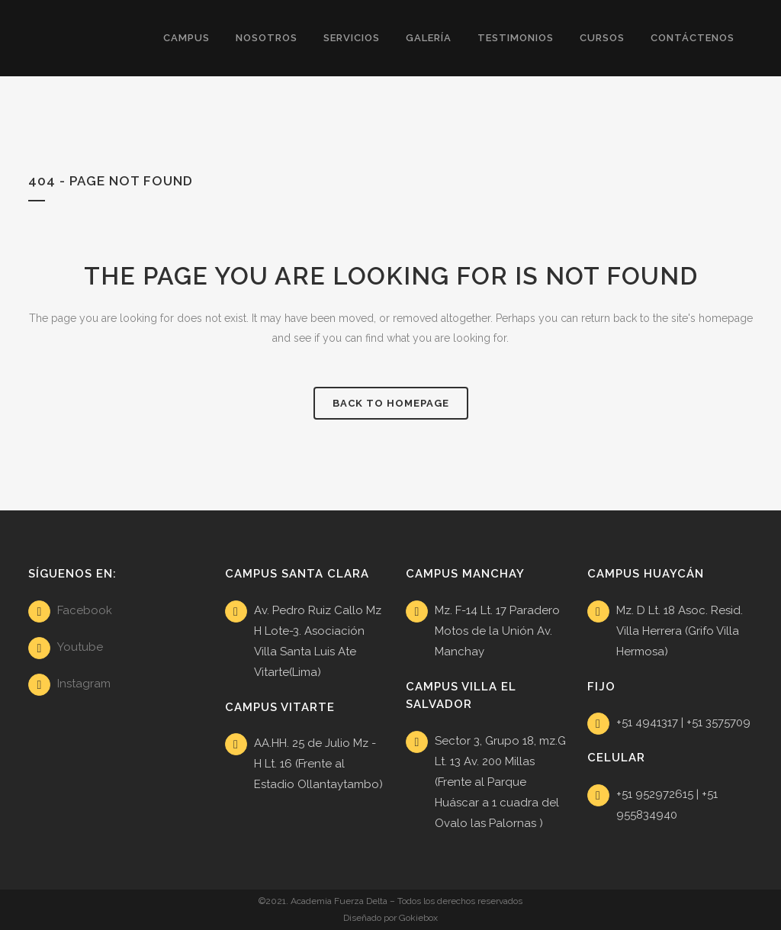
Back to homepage (391, 403)
